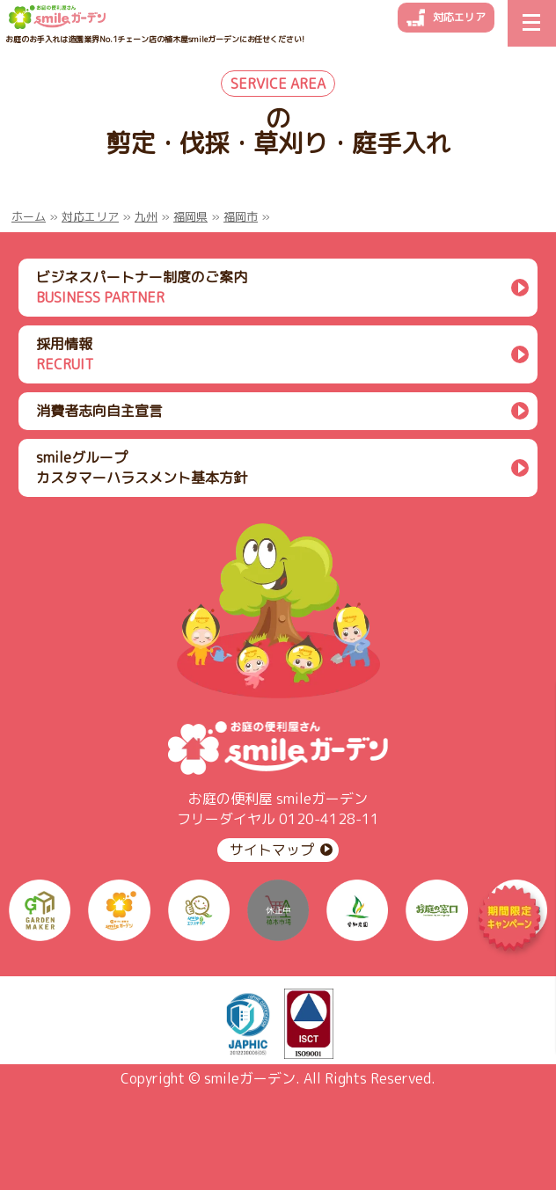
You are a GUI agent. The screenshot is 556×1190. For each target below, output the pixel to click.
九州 (146, 216)
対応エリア (459, 17)
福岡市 (240, 216)
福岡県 (190, 216)
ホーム (28, 216)
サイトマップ (272, 849)
